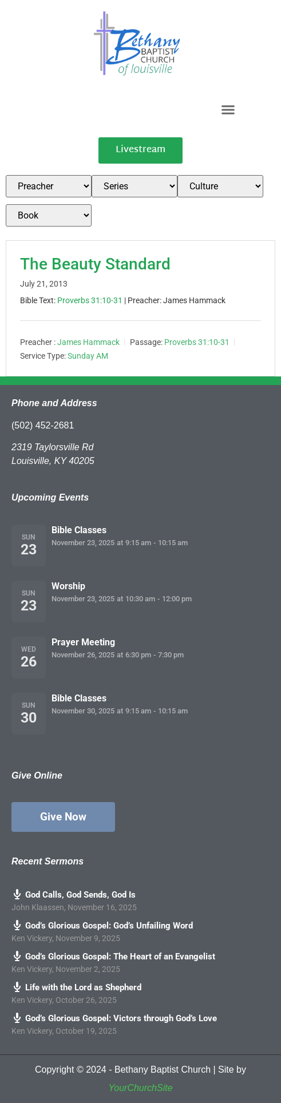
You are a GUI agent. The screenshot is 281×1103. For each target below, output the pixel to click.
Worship (68, 586)
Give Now (63, 816)
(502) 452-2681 (42, 425)
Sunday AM (88, 355)
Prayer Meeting (83, 642)
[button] (228, 109)
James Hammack (88, 342)
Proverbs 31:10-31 (89, 300)
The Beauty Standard (95, 264)
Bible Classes (79, 530)
